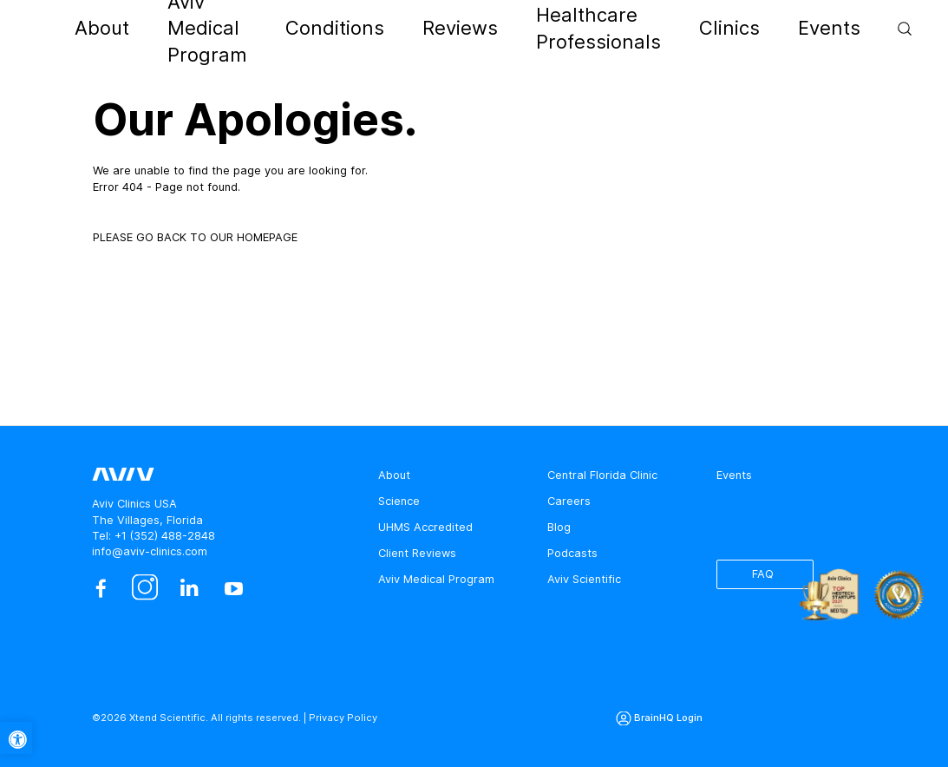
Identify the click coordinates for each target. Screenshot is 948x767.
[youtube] (234, 589)
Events (727, 28)
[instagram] (145, 589)
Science (399, 501)
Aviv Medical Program (277, 28)
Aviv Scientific (584, 579)
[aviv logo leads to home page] (83, 28)
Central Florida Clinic (602, 475)
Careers (569, 501)
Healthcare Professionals (566, 28)
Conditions (384, 28)
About (182, 28)
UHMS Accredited (425, 527)
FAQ (763, 573)
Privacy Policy (343, 717)
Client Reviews (417, 553)
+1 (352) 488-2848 (164, 535)
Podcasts (572, 553)
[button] (16, 738)
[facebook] (100, 589)
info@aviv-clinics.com (149, 551)
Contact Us (869, 31)
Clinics (672, 28)
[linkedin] (189, 589)
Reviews (455, 28)
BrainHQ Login (668, 717)
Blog (559, 527)
